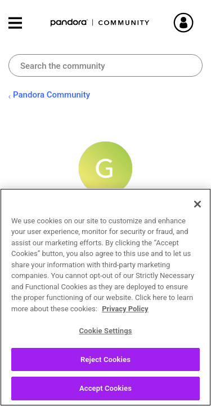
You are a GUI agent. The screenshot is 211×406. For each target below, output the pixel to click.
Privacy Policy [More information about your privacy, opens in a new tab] (125, 308)
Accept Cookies (105, 388)
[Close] (197, 204)
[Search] (105, 65)
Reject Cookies (105, 359)
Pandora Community (100, 23)
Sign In (197, 22)
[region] (105, 297)
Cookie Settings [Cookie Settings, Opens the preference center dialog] (105, 330)
